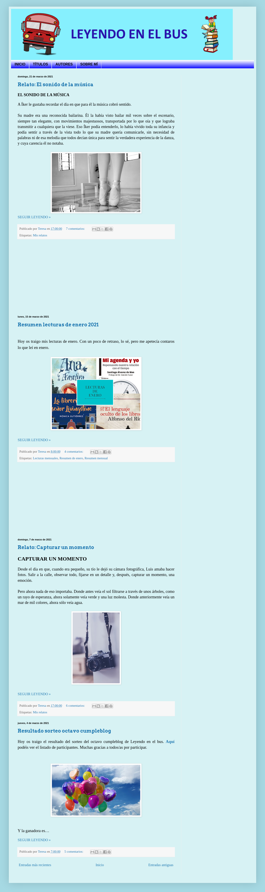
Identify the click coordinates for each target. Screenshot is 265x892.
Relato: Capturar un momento (56, 547)
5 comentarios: (74, 851)
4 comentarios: (74, 451)
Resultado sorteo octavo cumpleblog (64, 731)
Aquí (170, 741)
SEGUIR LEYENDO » (34, 217)
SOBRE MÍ (89, 64)
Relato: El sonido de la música (55, 84)
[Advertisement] (96, 277)
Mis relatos (40, 235)
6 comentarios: (76, 705)
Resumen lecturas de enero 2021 (58, 324)
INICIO (20, 64)
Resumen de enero (71, 458)
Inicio (100, 865)
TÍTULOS (40, 64)
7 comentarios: (76, 228)
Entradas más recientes (35, 865)
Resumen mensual (96, 458)
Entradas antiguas (160, 865)
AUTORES (64, 64)
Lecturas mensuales (45, 458)
